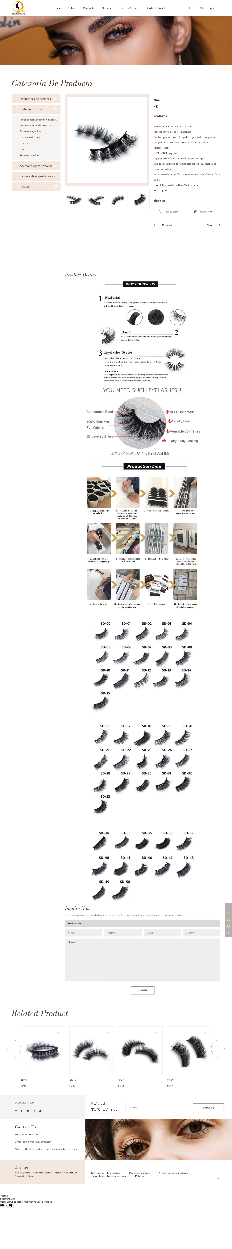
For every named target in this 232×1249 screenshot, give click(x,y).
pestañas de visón (31, 137)
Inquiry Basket (172, 211)
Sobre (71, 8)
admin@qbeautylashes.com (37, 1141)
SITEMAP (24, 1168)
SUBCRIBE (208, 1107)
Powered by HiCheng (24, 1176)
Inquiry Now (206, 211)
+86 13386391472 (30, 1134)
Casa (58, 8)
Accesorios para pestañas (39, 166)
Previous (167, 225)
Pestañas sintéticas (29, 155)
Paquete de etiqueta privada (39, 176)
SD (23, 148)
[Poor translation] (9, 1205)
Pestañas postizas (39, 109)
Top (218, 1180)
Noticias (107, 8)
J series (24, 143)
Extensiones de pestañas (39, 99)
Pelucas (39, 186)
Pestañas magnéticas (30, 131)
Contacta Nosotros (157, 8)
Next (209, 225)
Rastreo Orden (129, 8)
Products (88, 8)
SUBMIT (142, 1048)
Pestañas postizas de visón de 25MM (38, 119)
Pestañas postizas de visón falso (36, 125)
